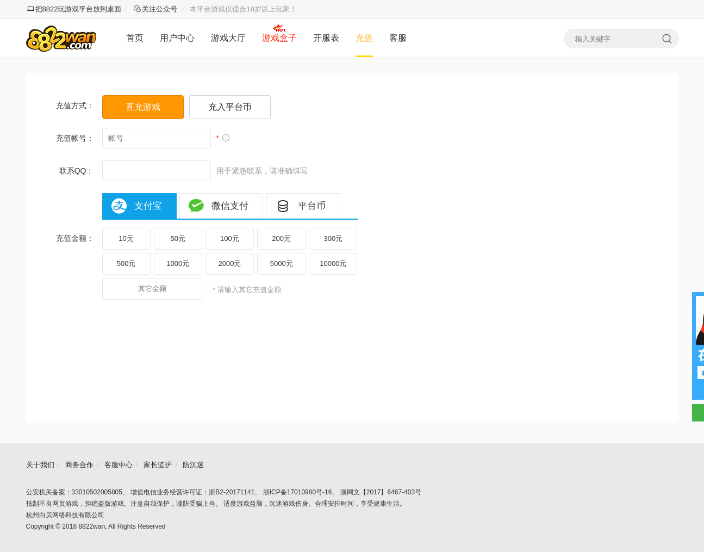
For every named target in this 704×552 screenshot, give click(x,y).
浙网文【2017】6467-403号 (380, 492)
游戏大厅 (228, 37)
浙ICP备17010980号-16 (297, 492)
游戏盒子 (279, 37)
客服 (398, 37)
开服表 (326, 37)
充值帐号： (75, 138)
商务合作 (79, 465)
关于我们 (40, 465)
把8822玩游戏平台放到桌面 (74, 9)
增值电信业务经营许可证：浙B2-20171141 (192, 492)
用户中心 (177, 37)
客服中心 (118, 465)
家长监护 (158, 465)
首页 (135, 37)
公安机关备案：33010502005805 (74, 492)
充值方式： (75, 105)
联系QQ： (76, 170)
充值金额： (75, 238)
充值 (364, 37)
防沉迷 (193, 465)
